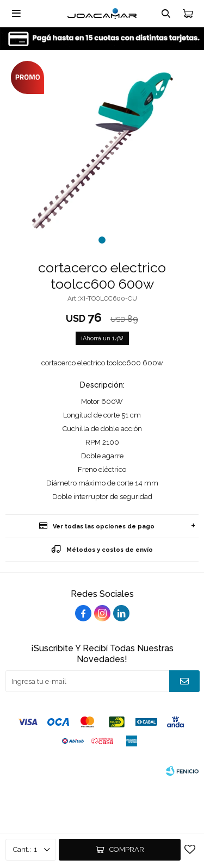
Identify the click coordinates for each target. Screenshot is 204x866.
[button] (102, 240)
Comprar (126, 849)
